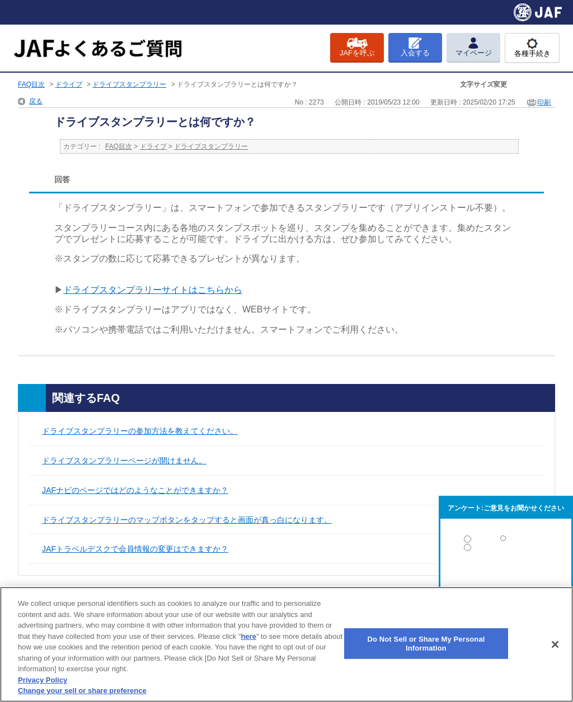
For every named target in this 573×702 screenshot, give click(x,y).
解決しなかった (505, 578)
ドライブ (68, 84)
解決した (505, 541)
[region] (286, 644)
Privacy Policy (42, 680)
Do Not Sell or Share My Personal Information (426, 643)
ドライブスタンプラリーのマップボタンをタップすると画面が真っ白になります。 (187, 519)
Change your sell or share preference (82, 690)
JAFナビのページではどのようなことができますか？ (135, 490)
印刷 (544, 102)
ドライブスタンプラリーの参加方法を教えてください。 (140, 430)
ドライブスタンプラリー (129, 84)
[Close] (555, 644)
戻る (36, 101)
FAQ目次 (31, 84)
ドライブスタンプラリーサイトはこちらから (152, 290)
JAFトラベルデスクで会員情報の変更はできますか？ (135, 548)
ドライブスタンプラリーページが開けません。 (124, 460)
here (248, 636)
